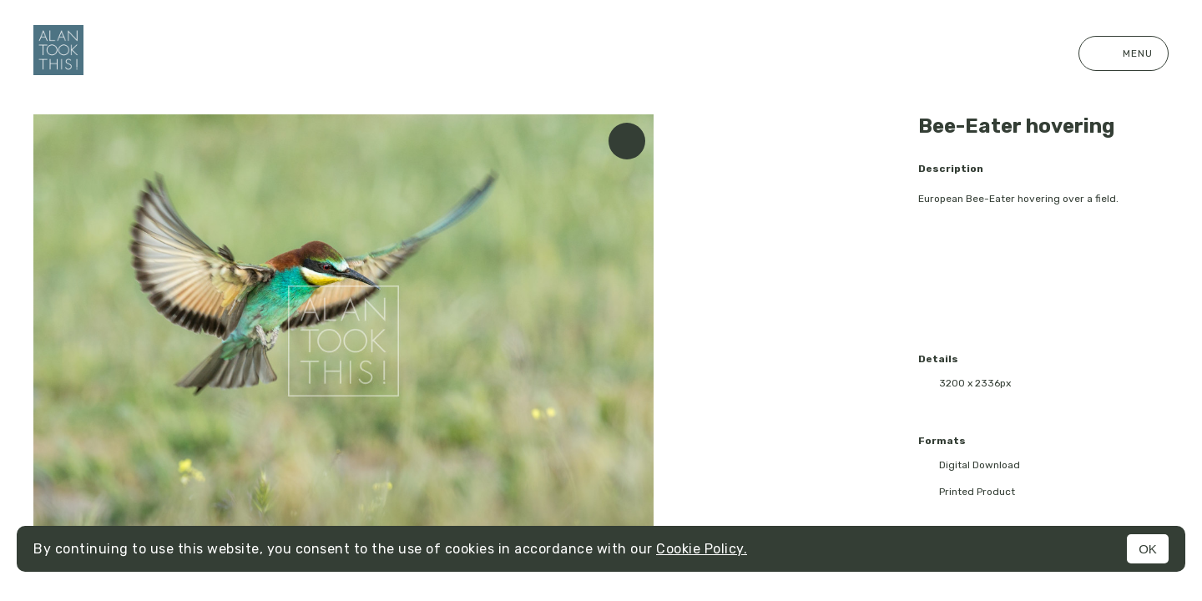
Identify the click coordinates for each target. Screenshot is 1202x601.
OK (1148, 549)
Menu (1123, 53)
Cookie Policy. (701, 549)
